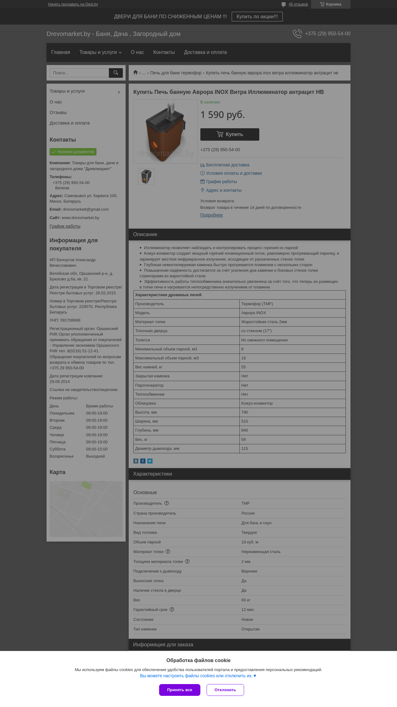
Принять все (179, 689)
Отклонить (225, 689)
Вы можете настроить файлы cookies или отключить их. (196, 675)
